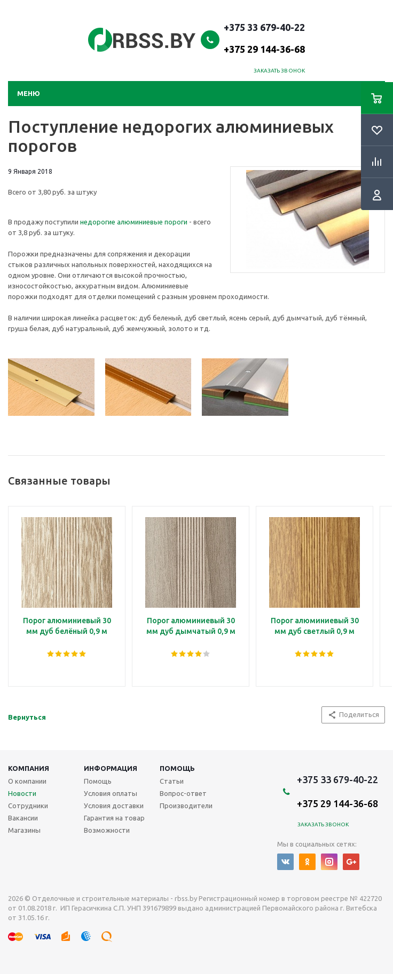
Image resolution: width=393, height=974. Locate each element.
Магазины (24, 830)
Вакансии (23, 818)
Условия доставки (114, 805)
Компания (28, 768)
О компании (27, 781)
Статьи (172, 781)
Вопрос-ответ (183, 793)
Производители (186, 805)
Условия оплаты (110, 793)
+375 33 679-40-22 (264, 38)
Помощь (177, 768)
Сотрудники (28, 805)
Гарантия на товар (114, 818)
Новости (22, 793)
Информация (110, 768)
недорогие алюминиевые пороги (133, 222)
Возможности (107, 830)
